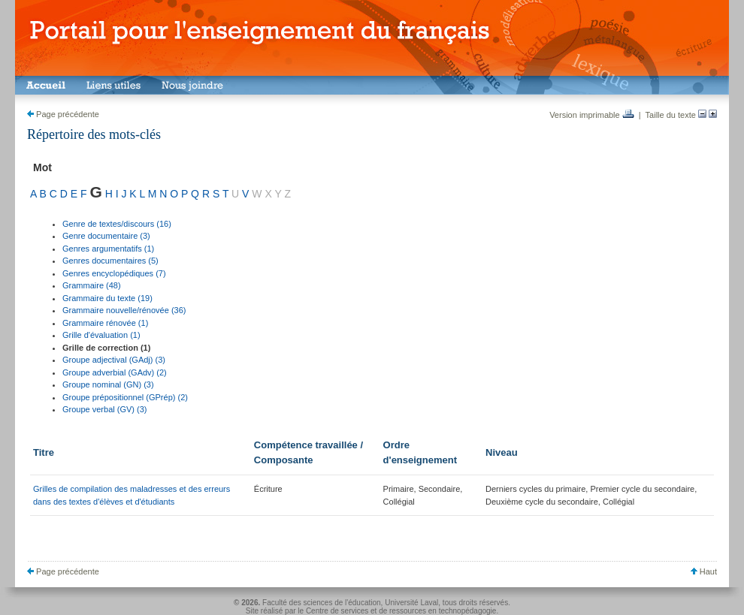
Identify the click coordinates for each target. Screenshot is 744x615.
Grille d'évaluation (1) (101, 334)
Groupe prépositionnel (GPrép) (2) (125, 397)
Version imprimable (591, 114)
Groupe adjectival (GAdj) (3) (113, 359)
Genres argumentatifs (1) (108, 248)
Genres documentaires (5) (110, 260)
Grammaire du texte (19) (107, 298)
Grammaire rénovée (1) (105, 322)
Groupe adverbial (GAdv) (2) (114, 372)
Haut (704, 571)
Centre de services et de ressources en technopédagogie (401, 611)
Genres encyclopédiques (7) (114, 273)
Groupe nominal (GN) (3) (108, 384)
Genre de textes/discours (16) (116, 223)
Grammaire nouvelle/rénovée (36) (124, 310)
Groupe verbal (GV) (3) (104, 409)
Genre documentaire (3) (106, 235)
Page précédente (63, 114)
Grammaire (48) (91, 285)
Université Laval (411, 602)
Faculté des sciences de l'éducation (321, 602)
